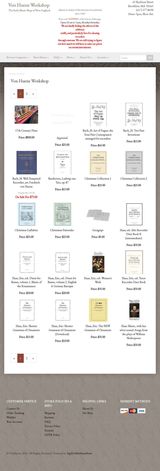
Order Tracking (15, 413)
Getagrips (97, 230)
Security (49, 430)
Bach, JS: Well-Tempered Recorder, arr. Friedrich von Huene (26, 182)
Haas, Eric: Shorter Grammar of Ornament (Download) (62, 330)
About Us (86, 57)
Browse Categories (18, 57)
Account (103, 57)
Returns (49, 417)
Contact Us (13, 408)
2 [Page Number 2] (28, 93)
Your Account (14, 421)
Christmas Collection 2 (133, 178)
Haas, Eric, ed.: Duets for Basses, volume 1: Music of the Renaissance (26, 282)
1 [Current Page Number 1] (22, 95)
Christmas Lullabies (26, 230)
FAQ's (58, 57)
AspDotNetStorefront (79, 453)
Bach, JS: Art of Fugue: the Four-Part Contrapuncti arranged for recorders (98, 134)
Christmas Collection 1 (98, 178)
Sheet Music (40, 57)
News (71, 57)
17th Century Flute (26, 130)
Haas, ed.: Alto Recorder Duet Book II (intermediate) (134, 234)
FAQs (48, 421)
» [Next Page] (34, 95)
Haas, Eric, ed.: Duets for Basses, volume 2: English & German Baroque (62, 282)
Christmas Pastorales (62, 230)
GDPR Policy (52, 435)
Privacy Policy (53, 426)
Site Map (87, 413)
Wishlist (11, 417)
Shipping (50, 413)
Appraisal (62, 138)
